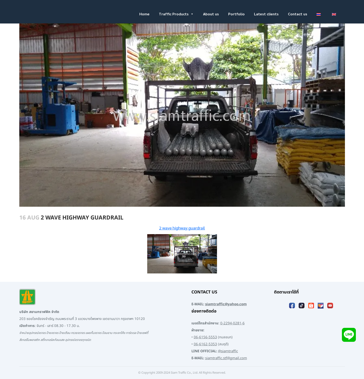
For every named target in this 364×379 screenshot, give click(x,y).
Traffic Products (176, 14)
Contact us (297, 13)
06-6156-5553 (205, 337)
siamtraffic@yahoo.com (226, 304)
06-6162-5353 (205, 344)
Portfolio (236, 13)
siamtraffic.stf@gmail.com (226, 358)
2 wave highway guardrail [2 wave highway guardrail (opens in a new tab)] (182, 227)
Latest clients (266, 13)
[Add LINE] (349, 334)
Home (144, 13)
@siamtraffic (228, 351)
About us (211, 13)
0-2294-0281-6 (232, 323)
